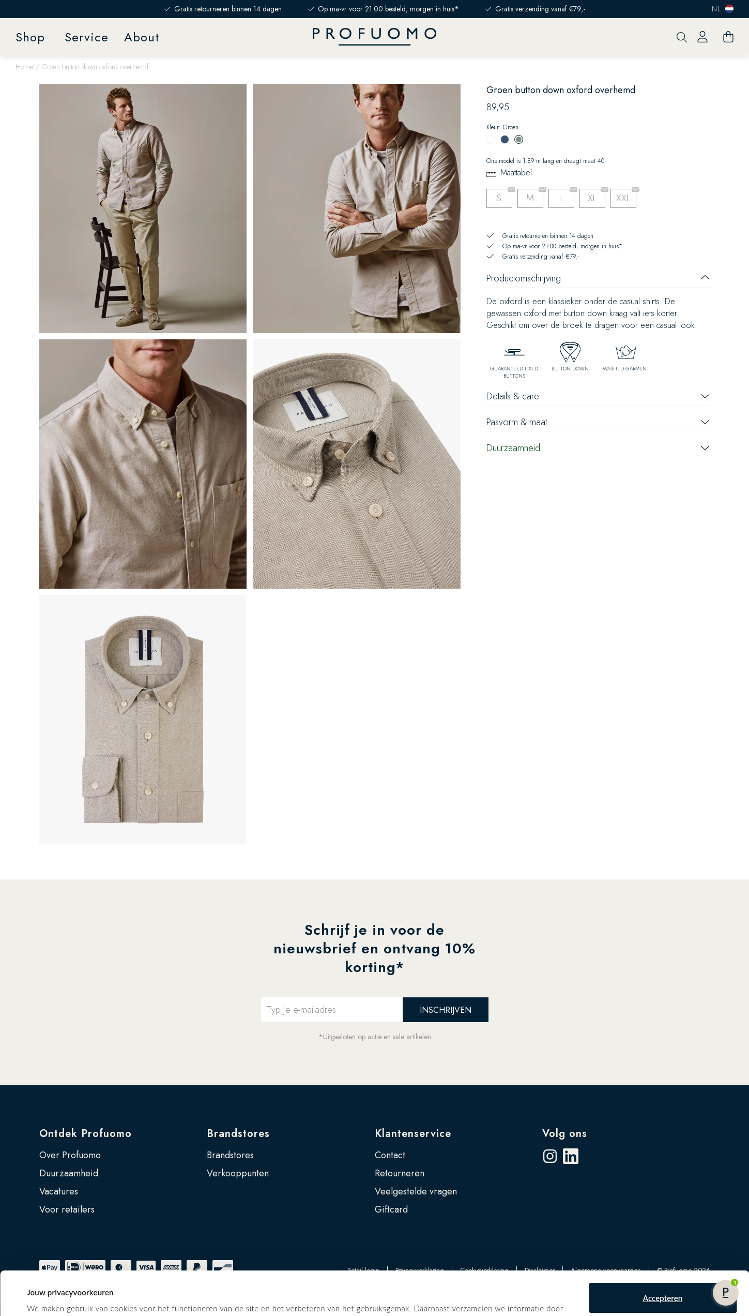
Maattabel (516, 172)
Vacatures (58, 1191)
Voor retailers (67, 1209)
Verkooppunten (238, 1173)
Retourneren (399, 1173)
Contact (390, 1155)
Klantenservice (413, 1133)
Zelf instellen (663, 1288)
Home (24, 67)
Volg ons (564, 1133)
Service (87, 37)
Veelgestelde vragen (416, 1191)
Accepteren (663, 1255)
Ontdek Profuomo (85, 1133)
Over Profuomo (70, 1155)
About (141, 37)
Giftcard (391, 1209)
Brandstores (238, 1133)
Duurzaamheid (68, 1173)
